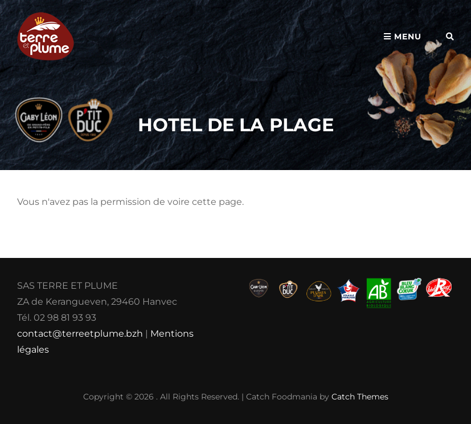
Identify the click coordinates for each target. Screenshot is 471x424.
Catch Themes (359, 396)
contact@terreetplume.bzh (80, 333)
